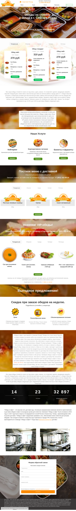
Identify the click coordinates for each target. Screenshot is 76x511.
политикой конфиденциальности (42, 489)
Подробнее (15, 509)
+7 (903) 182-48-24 (44, 2)
